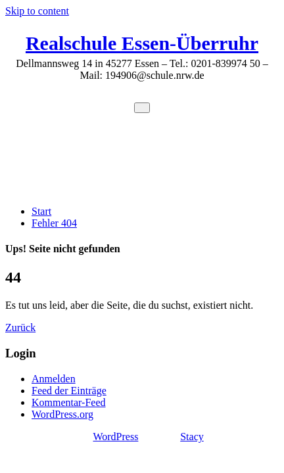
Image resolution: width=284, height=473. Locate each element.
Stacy (192, 436)
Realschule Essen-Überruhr (142, 43)
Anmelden (54, 378)
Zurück (20, 327)
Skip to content (37, 10)
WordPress (115, 436)
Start (41, 211)
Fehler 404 (54, 223)
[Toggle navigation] (142, 107)
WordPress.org (62, 414)
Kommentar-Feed (69, 402)
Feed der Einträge (69, 390)
